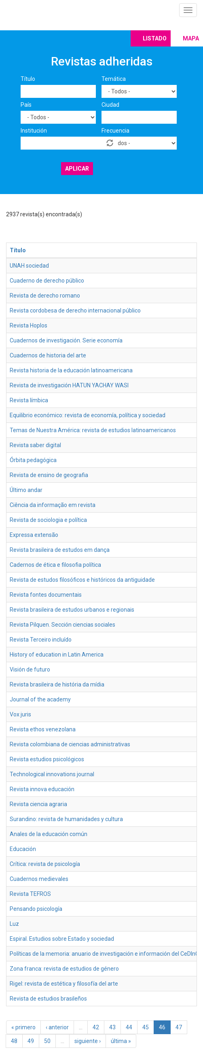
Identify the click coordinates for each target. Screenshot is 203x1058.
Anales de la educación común (48, 834)
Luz (14, 924)
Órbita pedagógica (33, 460)
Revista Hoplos (28, 325)
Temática (114, 79)
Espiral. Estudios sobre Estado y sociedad (62, 939)
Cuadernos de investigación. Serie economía (66, 340)
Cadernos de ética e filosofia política (55, 565)
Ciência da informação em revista (52, 505)
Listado (155, 38)
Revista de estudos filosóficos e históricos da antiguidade (82, 580)
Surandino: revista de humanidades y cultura (66, 819)
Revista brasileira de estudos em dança (60, 550)
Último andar (26, 490)
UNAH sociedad (29, 265)
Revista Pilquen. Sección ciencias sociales (62, 624)
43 (112, 1027)
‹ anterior (57, 1027)
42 (96, 1027)
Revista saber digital (35, 445)
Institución (34, 130)
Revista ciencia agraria (38, 804)
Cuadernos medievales (39, 879)
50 (47, 1041)
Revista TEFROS (30, 894)
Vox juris (20, 714)
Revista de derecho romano (45, 295)
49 (30, 1041)
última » (121, 1041)
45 (145, 1027)
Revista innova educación (42, 789)
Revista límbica (29, 400)
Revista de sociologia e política (48, 520)
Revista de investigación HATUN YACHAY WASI (69, 385)
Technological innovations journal (52, 774)
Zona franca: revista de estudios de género (64, 968)
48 (14, 1041)
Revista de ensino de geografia (49, 475)
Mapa (191, 38)
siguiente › (87, 1041)
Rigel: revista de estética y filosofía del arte (64, 983)
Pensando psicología (36, 909)
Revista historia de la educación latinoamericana (71, 370)
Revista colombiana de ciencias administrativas (70, 744)
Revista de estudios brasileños (48, 998)
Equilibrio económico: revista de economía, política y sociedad (87, 415)
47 (179, 1027)
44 (129, 1027)
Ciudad (110, 104)
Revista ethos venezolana (43, 729)
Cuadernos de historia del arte (48, 355)
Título (28, 79)
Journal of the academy (40, 699)
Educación (23, 849)
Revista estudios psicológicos (47, 759)
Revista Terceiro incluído (41, 639)
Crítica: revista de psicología (45, 864)
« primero (23, 1027)
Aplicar (77, 168)
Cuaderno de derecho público (47, 280)
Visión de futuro (30, 669)
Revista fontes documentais (46, 594)
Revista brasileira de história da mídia (57, 684)
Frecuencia (115, 130)
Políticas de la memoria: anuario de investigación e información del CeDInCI (105, 953)
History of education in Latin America (57, 654)
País (26, 104)
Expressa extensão (34, 535)
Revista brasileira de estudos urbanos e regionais (72, 609)
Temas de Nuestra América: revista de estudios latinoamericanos (93, 430)
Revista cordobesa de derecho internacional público (75, 310)
